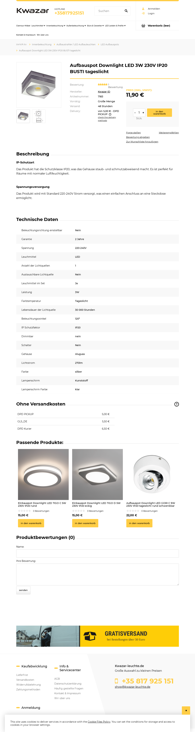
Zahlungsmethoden (28, 689)
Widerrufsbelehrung (28, 684)
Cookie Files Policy (99, 721)
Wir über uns (62, 698)
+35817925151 (69, 13)
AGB (57, 678)
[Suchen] (126, 11)
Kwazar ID (104, 91)
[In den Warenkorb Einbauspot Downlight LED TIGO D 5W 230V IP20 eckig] (85, 523)
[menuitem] (23, 26)
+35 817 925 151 (147, 681)
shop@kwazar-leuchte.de (132, 687)
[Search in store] (109, 11)
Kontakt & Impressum (67, 693)
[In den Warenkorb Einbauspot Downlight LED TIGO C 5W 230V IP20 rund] (31, 523)
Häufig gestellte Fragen (68, 688)
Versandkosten (25, 679)
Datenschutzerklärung (67, 683)
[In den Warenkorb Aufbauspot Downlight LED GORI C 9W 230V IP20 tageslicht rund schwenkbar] (139, 523)
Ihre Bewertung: (26, 561)
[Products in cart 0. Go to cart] (157, 25)
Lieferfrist (22, 675)
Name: (20, 546)
